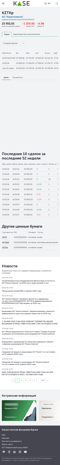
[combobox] (47, 3)
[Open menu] (3, 3)
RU (47, 3)
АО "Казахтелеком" (12, 16)
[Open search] (56, 3)
